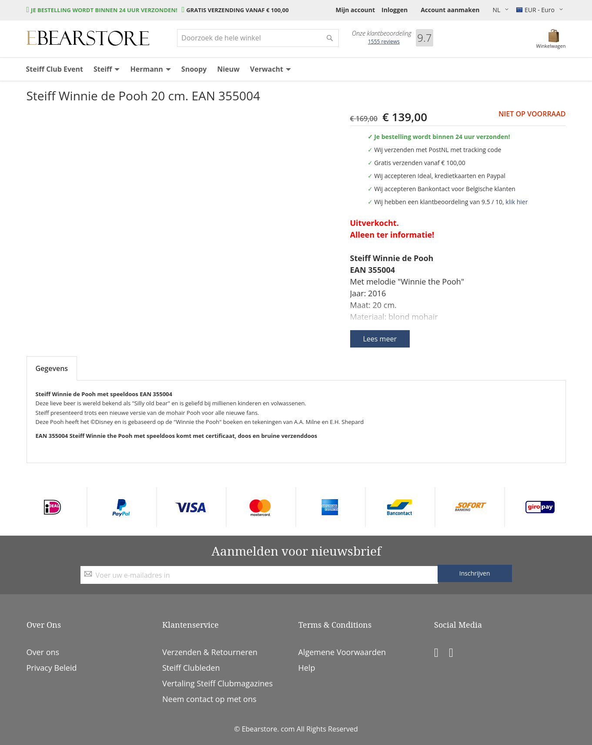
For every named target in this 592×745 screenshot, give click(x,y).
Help (306, 667)
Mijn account (355, 10)
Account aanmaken (450, 10)
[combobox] (258, 38)
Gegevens (52, 368)
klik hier (516, 202)
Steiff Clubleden (191, 667)
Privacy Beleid (52, 667)
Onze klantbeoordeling (381, 33)
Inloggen (394, 10)
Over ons (43, 652)
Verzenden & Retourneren (210, 652)
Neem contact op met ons (209, 699)
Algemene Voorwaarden (342, 652)
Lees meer (380, 339)
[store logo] (88, 38)
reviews (384, 41)
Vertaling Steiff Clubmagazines (217, 683)
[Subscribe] (475, 573)
